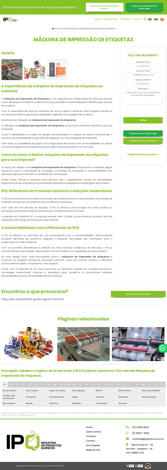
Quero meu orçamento (138, 294)
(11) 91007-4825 (137, 433)
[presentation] (140, 110)
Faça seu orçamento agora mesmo (104, 7)
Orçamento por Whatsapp (143, 133)
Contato (137, 19)
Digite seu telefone (143, 80)
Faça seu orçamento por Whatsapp (144, 7)
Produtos (125, 19)
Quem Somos (110, 19)
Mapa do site (93, 450)
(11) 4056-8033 (137, 427)
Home (98, 19)
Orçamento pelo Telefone (143, 141)
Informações (93, 445)
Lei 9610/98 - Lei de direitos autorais (20, 415)
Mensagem (143, 88)
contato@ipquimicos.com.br (145, 439)
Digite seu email (143, 71)
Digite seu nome (143, 62)
